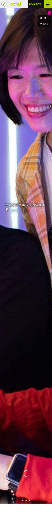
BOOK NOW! (35, 4)
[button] (22, 500)
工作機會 (44, 24)
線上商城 (44, 18)
